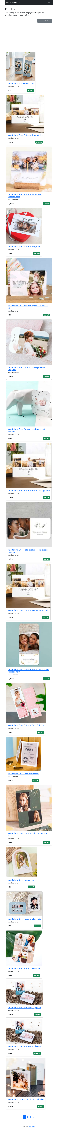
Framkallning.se (13, 2)
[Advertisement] (29, 38)
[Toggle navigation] (49, 2)
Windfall (31, 1127)
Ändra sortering (44, 21)
